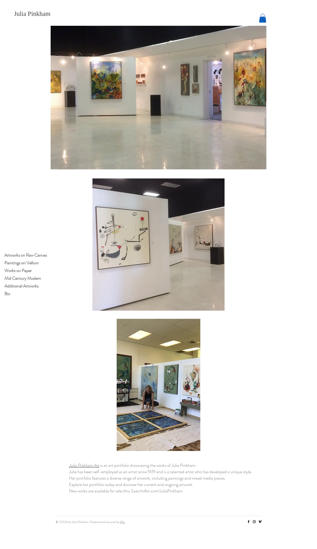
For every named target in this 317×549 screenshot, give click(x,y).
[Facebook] (249, 522)
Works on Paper (18, 270)
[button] (262, 18)
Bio (7, 294)
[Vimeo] (260, 522)
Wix (122, 522)
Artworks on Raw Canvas (25, 255)
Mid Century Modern (22, 278)
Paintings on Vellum (21, 263)
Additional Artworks (21, 286)
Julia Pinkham (32, 13)
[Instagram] (254, 522)
